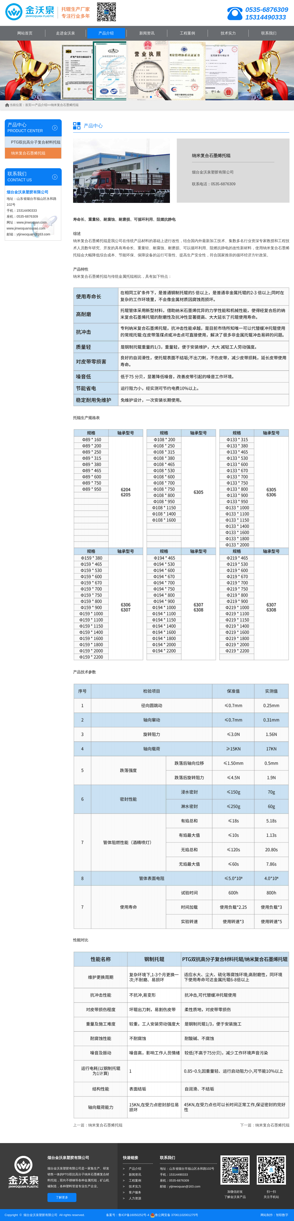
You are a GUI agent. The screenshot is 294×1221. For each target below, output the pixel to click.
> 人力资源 (132, 1198)
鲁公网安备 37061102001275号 (174, 1215)
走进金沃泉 (65, 33)
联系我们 (268, 33)
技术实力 (228, 33)
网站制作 (267, 1215)
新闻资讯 (146, 33)
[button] (143, 97)
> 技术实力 (132, 1186)
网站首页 (25, 33)
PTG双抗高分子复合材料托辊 (36, 142)
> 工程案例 (132, 1180)
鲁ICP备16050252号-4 (133, 1215)
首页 (28, 105)
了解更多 (62, 1197)
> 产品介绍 (132, 1168)
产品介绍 (106, 33)
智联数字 (282, 1215)
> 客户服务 (132, 1192)
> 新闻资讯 (132, 1174)
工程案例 (187, 33)
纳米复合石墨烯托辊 (65, 105)
